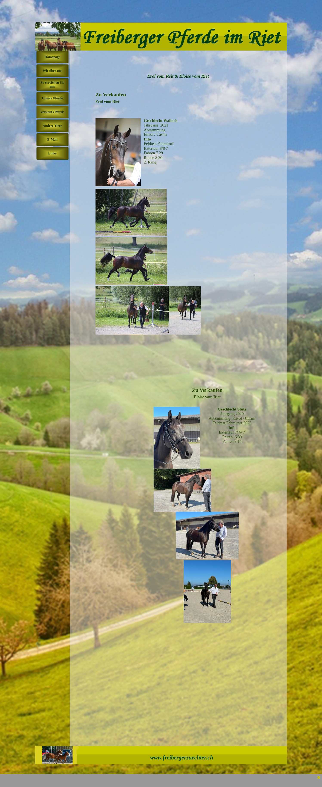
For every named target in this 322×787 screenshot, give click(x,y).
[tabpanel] (149, 231)
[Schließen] (319, 777)
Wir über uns (52, 71)
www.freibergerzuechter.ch (181, 757)
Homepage (52, 57)
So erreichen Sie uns (52, 84)
